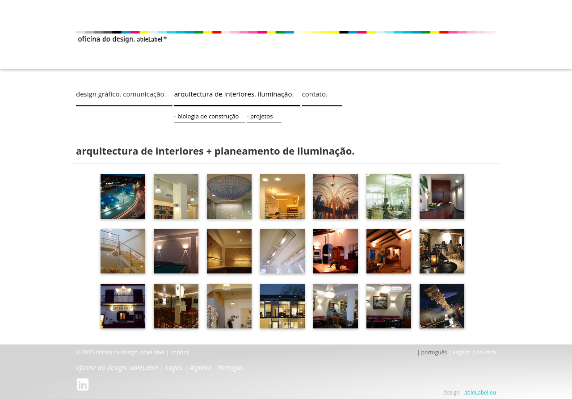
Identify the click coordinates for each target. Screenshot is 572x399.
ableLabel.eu (480, 392)
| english (459, 352)
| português (432, 352)
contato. (342, 93)
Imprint (179, 352)
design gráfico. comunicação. (121, 93)
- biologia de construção (220, 116)
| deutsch (484, 352)
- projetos (283, 116)
